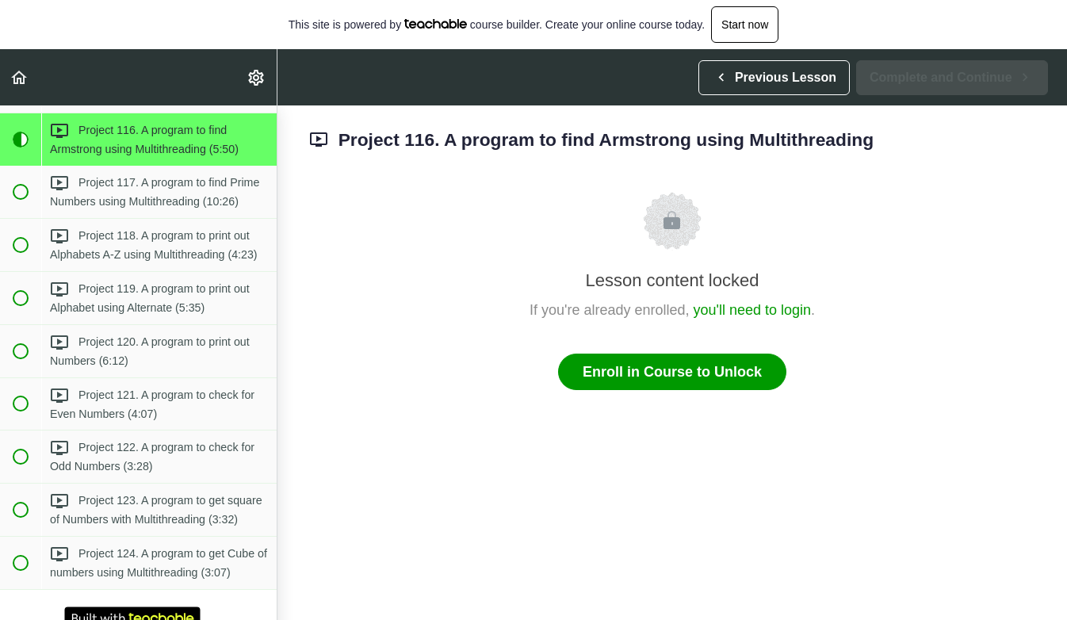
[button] (20, 77)
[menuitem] (257, 77)
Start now (744, 24)
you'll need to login (753, 310)
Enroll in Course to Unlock (672, 372)
